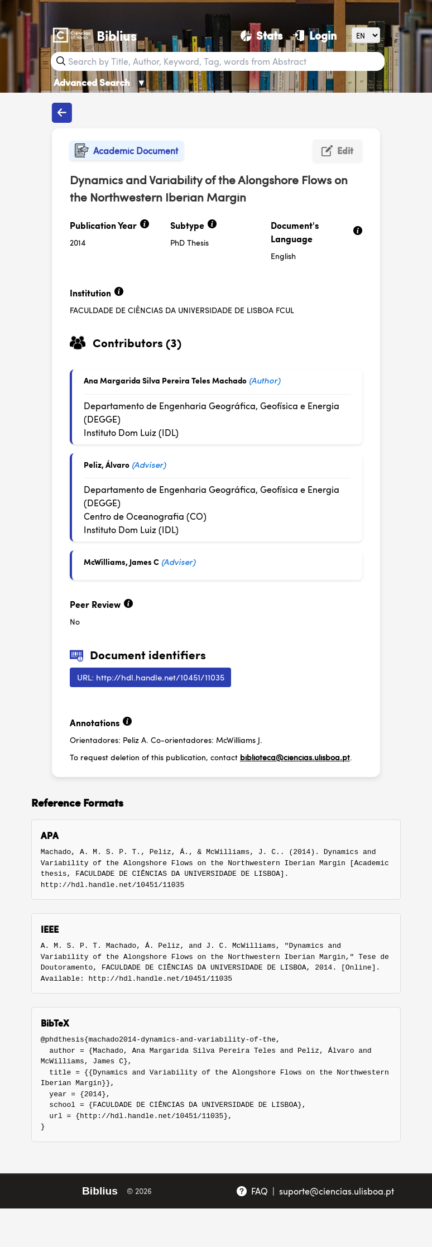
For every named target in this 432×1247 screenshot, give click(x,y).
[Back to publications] (62, 113)
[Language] (366, 34)
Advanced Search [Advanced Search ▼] (100, 82)
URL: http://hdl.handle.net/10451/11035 (150, 677)
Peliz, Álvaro (106, 464)
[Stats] (261, 35)
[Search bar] (225, 61)
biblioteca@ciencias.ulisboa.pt (295, 756)
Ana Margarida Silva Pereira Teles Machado (165, 380)
